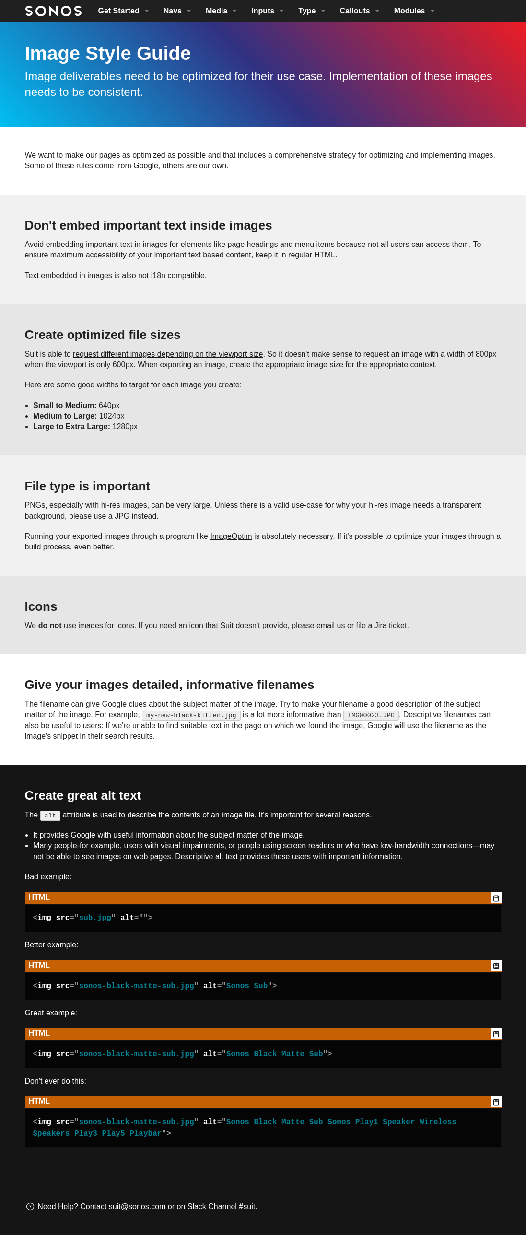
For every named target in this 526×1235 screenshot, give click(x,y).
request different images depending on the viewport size (168, 354)
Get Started (119, 11)
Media (216, 11)
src (63, 918)
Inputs (262, 11)
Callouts (355, 11)
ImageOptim (231, 536)
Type (307, 11)
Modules (409, 11)
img (44, 918)
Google (145, 166)
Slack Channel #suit (221, 1206)
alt (127, 918)
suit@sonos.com (137, 1206)
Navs (173, 11)
